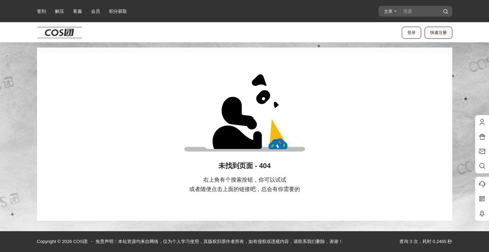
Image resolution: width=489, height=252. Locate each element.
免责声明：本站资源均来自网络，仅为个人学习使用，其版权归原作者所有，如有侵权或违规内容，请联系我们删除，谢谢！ (219, 241)
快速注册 (438, 32)
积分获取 (118, 11)
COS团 (80, 241)
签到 (41, 11)
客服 (77, 11)
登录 (411, 32)
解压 (59, 11)
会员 (95, 11)
